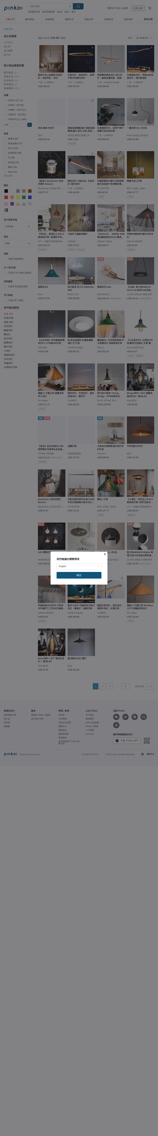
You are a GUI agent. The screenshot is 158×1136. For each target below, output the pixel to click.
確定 (79, 575)
